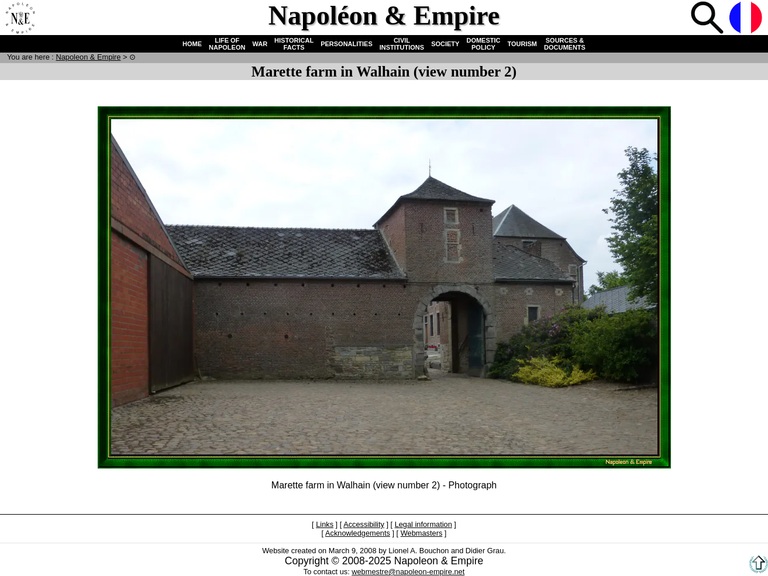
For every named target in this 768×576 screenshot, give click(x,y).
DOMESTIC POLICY (483, 44)
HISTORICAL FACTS (294, 44)
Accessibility (363, 524)
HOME (192, 43)
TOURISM (523, 43)
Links (324, 524)
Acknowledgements (357, 533)
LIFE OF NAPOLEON (227, 44)
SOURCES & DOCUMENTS (565, 44)
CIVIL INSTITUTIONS (402, 44)
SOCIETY (445, 43)
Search (708, 18)
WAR (259, 43)
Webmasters (422, 533)
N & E (88, 57)
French (746, 18)
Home (19, 18)
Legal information (423, 524)
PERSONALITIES (347, 43)
